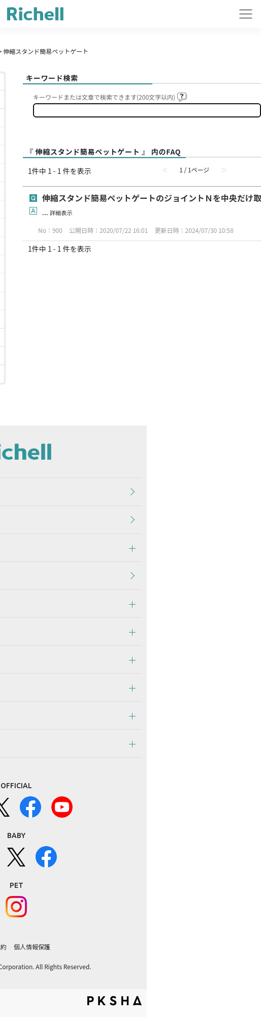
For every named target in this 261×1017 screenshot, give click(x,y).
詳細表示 (61, 212)
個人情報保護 (32, 946)
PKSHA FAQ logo (114, 1000)
